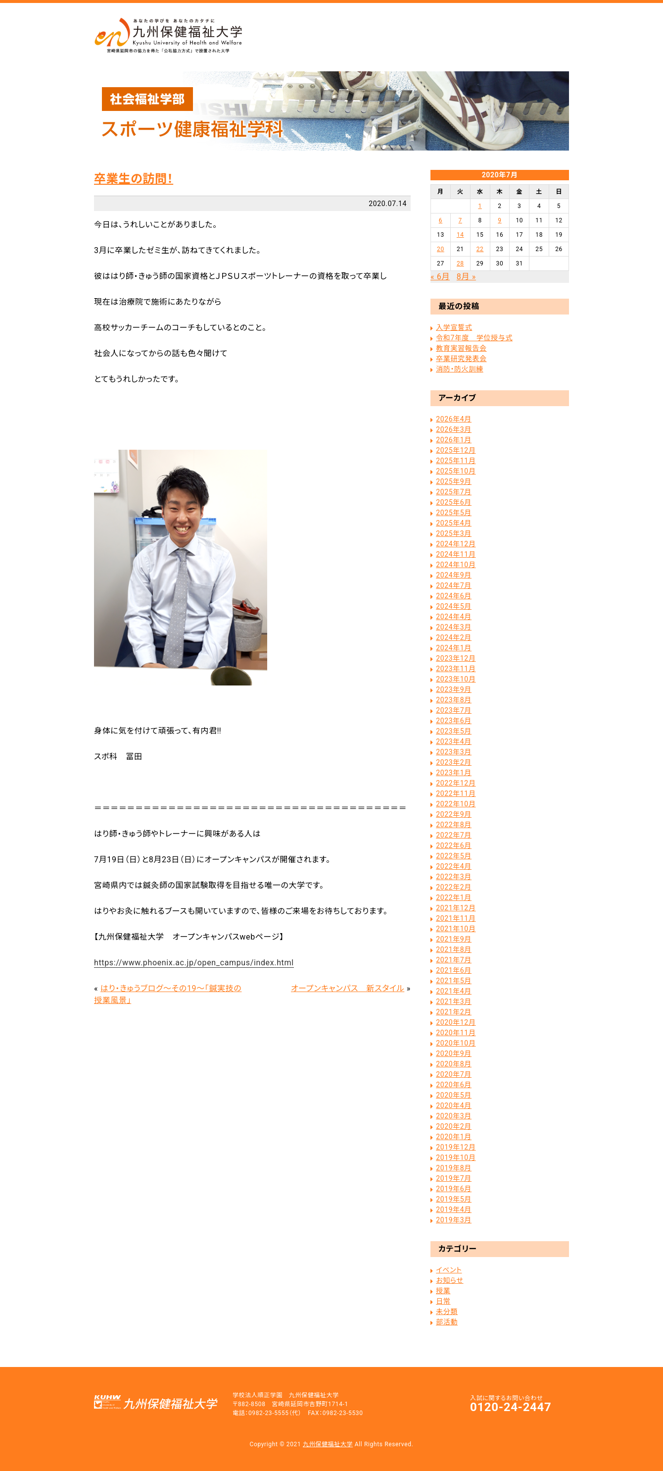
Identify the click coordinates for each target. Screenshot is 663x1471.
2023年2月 (454, 762)
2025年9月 (454, 481)
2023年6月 (454, 721)
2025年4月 (454, 523)
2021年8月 (454, 949)
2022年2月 (454, 887)
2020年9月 (454, 1053)
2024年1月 (454, 648)
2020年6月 (454, 1085)
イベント (449, 1270)
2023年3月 (454, 752)
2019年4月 (454, 1209)
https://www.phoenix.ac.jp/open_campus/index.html (194, 962)
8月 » (466, 276)
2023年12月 (455, 658)
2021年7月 (454, 960)
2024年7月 (454, 585)
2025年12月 (455, 450)
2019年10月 (455, 1157)
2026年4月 (454, 419)
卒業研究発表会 (461, 359)
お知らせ (449, 1280)
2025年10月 (455, 471)
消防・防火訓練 (459, 369)
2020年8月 (454, 1064)
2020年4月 (454, 1105)
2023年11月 (455, 669)
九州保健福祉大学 (328, 1444)
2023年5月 (454, 731)
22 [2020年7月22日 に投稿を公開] (480, 249)
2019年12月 (455, 1147)
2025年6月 (454, 502)
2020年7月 (454, 1074)
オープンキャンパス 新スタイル (347, 988)
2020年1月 (454, 1137)
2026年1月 (454, 440)
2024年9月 (454, 575)
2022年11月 (455, 793)
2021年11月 (455, 918)
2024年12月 (455, 544)
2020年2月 (454, 1126)
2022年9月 (454, 814)
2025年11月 (455, 461)
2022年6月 (454, 845)
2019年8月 (454, 1168)
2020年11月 (455, 1033)
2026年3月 (454, 429)
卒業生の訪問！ (133, 179)
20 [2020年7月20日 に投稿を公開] (440, 249)
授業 (443, 1291)
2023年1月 (454, 773)
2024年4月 (454, 617)
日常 (443, 1301)
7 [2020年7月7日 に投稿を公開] (460, 220)
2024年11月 (455, 554)
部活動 (447, 1322)
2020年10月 (455, 1043)
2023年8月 (454, 700)
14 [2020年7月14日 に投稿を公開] (460, 234)
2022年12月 (455, 783)
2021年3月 (454, 1001)
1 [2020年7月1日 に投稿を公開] (479, 206)
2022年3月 (454, 877)
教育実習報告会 (461, 348)
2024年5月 (454, 606)
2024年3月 (454, 627)
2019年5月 (454, 1199)
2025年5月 (454, 513)
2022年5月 (454, 856)
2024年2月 (454, 637)
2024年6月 (454, 596)
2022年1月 (454, 897)
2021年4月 (454, 991)
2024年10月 (455, 565)
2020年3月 (454, 1116)
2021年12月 (455, 908)
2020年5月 (454, 1095)
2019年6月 (454, 1189)
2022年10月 (455, 804)
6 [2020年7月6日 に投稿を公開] (440, 220)
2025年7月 (454, 492)
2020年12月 (455, 1022)
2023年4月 (454, 741)
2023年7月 (454, 710)
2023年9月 (454, 689)
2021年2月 (454, 1012)
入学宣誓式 (454, 327)
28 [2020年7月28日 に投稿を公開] (460, 263)
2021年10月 (455, 929)
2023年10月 (455, 679)
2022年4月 (454, 866)
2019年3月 (454, 1220)
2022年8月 (454, 825)
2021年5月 (454, 981)
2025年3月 (454, 533)
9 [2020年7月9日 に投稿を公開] (499, 220)
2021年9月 (454, 939)
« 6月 (440, 276)
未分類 (447, 1311)
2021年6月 (454, 970)
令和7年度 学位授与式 (474, 338)
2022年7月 (454, 835)
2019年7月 (454, 1178)
